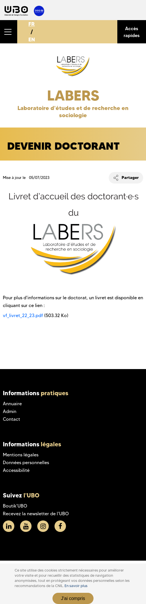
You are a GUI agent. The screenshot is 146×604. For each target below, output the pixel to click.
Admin (9, 411)
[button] (8, 31)
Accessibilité (16, 470)
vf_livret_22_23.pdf (23, 315)
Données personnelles (26, 462)
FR (31, 24)
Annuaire (12, 403)
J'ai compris (73, 598)
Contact (11, 419)
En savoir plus (76, 586)
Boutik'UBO (15, 506)
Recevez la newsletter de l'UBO (36, 513)
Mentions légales (20, 455)
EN (31, 39)
